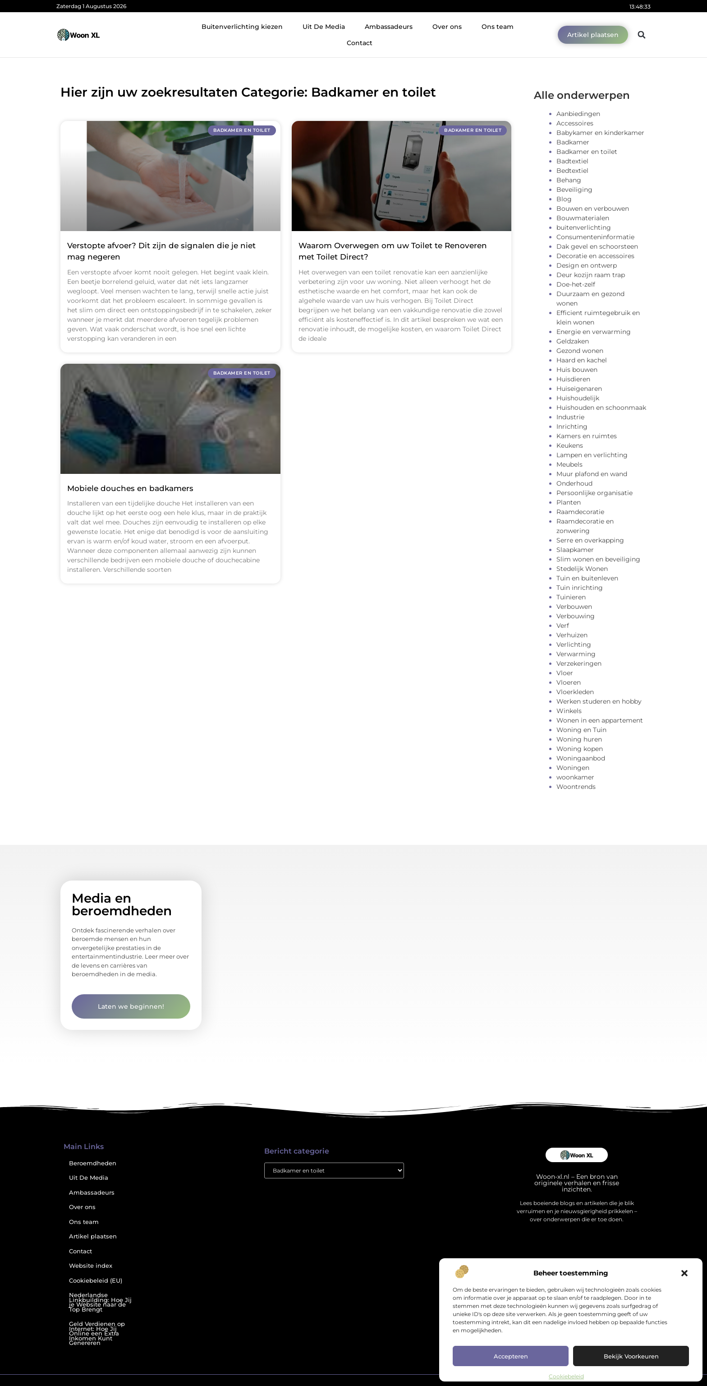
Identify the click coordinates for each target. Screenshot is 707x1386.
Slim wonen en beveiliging (598, 559)
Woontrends (576, 787)
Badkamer (572, 142)
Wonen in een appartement (599, 720)
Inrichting (572, 426)
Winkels (569, 711)
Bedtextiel (572, 171)
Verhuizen (572, 635)
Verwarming (576, 654)
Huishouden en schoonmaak (601, 407)
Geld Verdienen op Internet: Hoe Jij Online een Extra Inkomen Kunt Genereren (97, 1333)
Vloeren (568, 682)
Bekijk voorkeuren (631, 1356)
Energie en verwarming (593, 332)
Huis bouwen (576, 370)
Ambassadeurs (389, 27)
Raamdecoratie (580, 512)
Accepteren (511, 1356)
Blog (564, 199)
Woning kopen (579, 749)
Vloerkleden (575, 692)
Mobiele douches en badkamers (130, 488)
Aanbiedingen (578, 114)
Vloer (564, 673)
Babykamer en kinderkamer (600, 133)
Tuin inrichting (579, 588)
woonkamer (575, 777)
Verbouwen (574, 607)
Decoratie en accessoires (595, 256)
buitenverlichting (583, 227)
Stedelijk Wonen (582, 569)
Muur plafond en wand (591, 474)
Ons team (498, 27)
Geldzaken (572, 341)
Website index (90, 1265)
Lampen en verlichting (592, 455)
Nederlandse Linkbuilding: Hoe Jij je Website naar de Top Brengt (100, 1302)
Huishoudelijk (577, 398)
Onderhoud (574, 483)
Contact (359, 43)
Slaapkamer (575, 550)
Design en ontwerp (586, 265)
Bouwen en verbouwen (592, 208)
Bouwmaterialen (582, 218)
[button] (684, 1273)
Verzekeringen (578, 663)
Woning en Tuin (581, 730)
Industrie (570, 417)
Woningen (572, 768)
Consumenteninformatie (595, 237)
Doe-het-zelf (575, 284)
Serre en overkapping (590, 540)
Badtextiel (572, 161)
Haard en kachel (581, 360)
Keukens (569, 445)
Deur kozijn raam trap (590, 275)
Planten (568, 502)
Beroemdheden (92, 1163)
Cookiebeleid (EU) (95, 1280)
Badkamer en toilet (586, 152)
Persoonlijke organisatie (594, 493)
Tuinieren (571, 597)
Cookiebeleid (566, 1376)
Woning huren (579, 739)
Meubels (569, 464)
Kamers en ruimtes (586, 436)
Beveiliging (574, 189)
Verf (562, 625)
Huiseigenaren (579, 389)
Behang (568, 180)
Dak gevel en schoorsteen (597, 246)
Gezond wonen (579, 351)
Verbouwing (575, 616)
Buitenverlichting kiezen (242, 27)
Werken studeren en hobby (599, 701)
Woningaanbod (580, 758)
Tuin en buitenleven (587, 578)
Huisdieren (573, 379)
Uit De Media (324, 27)
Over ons (447, 27)
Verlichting (573, 644)
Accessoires (574, 123)
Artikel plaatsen (93, 1236)
